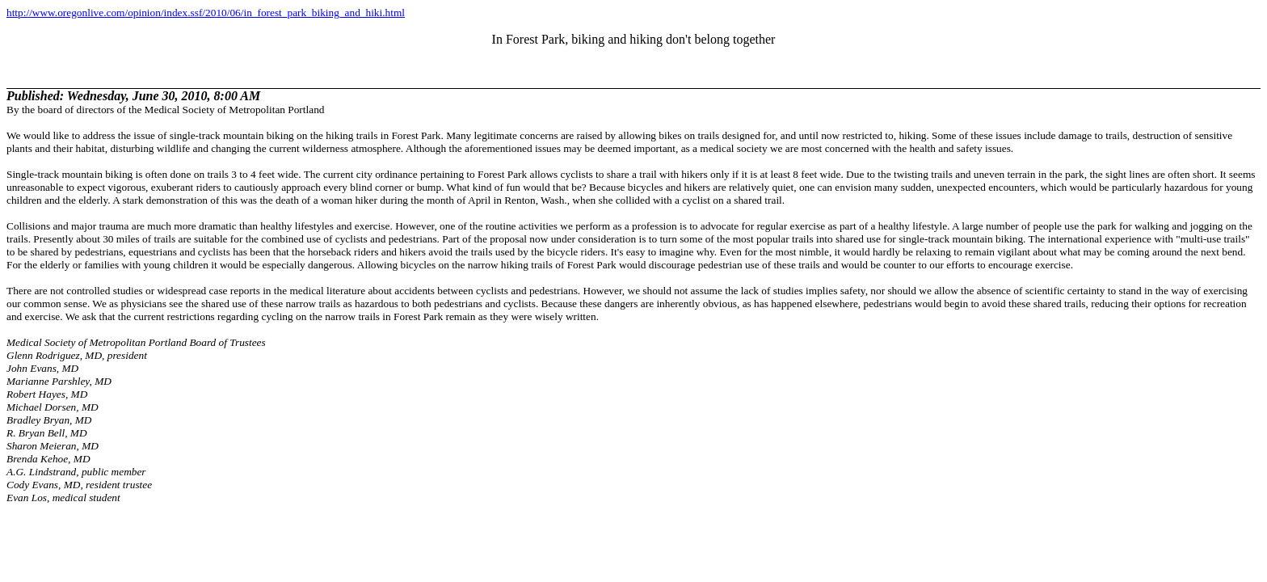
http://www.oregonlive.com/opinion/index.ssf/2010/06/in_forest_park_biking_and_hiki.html (205, 12)
